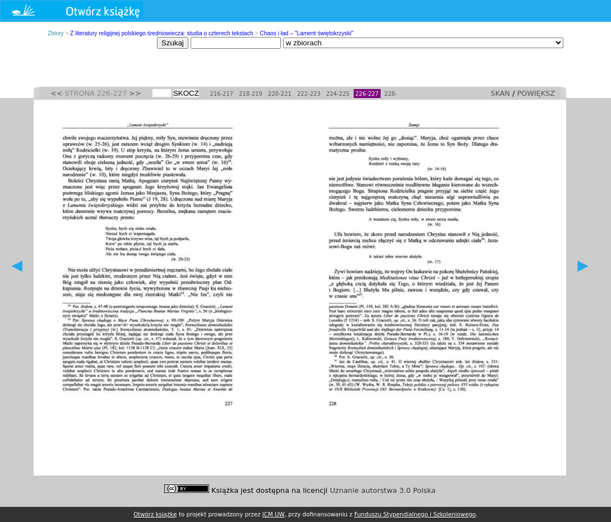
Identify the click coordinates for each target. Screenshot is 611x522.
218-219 (250, 94)
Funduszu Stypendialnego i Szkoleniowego (415, 514)
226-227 (367, 94)
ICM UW (273, 514)
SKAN (500, 93)
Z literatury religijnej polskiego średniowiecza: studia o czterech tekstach (161, 33)
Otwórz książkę (155, 514)
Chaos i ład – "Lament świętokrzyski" (306, 33)
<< (56, 93)
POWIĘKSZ (536, 93)
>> (135, 93)
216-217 (221, 94)
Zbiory (55, 33)
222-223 (309, 94)
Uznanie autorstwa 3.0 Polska (383, 490)
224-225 (338, 94)
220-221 (279, 94)
